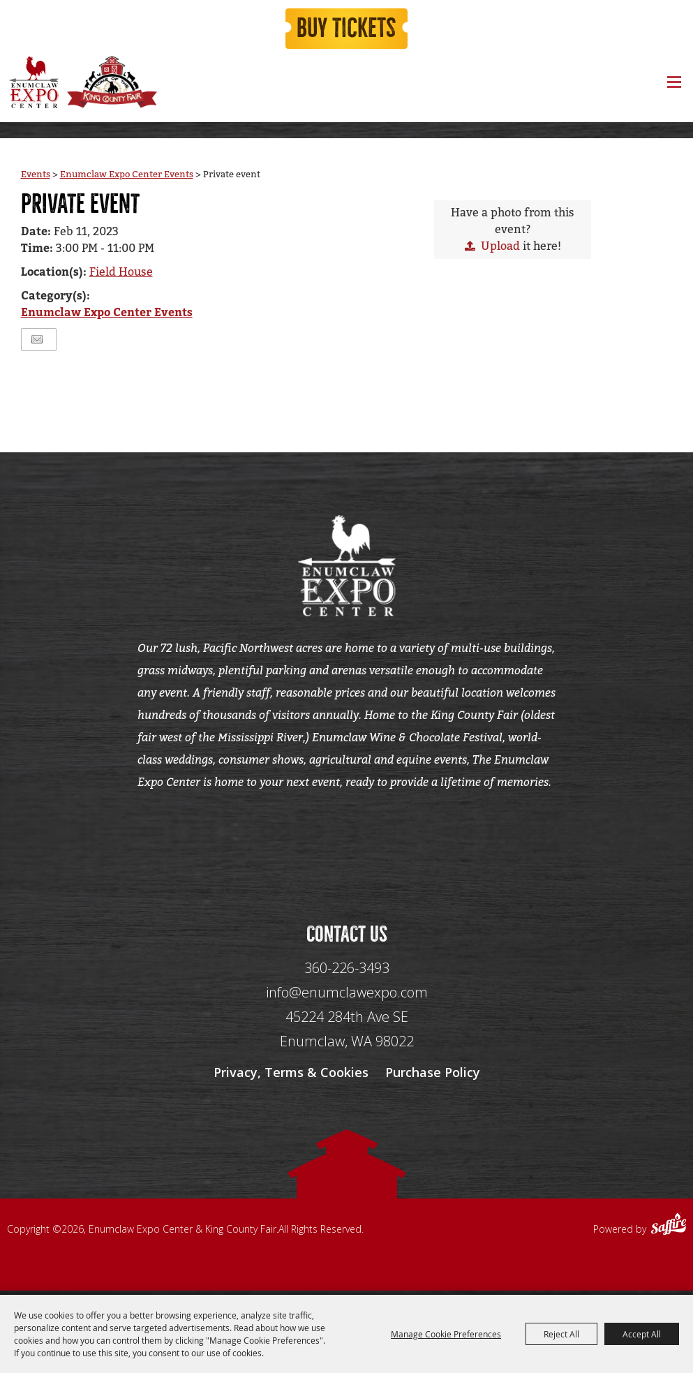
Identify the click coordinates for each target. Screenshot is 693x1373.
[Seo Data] (347, 844)
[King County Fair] (111, 83)
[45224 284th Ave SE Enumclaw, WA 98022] (347, 1032)
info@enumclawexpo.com (347, 995)
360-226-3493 (346, 971)
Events (35, 175)
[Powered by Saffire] (668, 1229)
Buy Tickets (346, 29)
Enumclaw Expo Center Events (126, 175)
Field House (121, 273)
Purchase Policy (432, 1075)
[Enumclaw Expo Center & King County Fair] (33, 83)
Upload (500, 246)
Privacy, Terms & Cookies (291, 1075)
